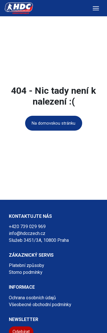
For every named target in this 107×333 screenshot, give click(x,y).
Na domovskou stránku (53, 123)
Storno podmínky (26, 272)
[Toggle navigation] (95, 8)
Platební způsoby (26, 265)
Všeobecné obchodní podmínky (40, 304)
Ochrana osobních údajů (32, 297)
